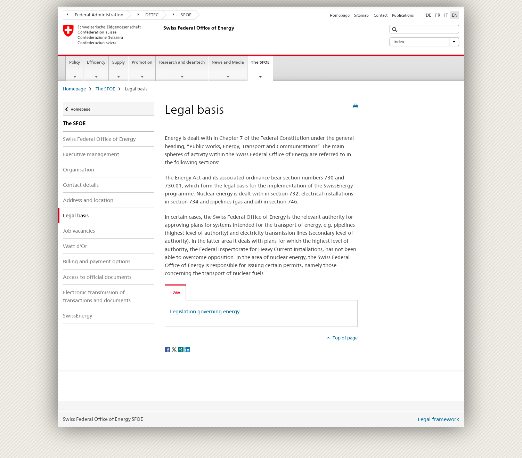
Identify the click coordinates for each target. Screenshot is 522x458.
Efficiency (96, 62)
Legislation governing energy (204, 311)
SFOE (182, 14)
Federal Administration (95, 14)
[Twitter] (174, 349)
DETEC (148, 14)
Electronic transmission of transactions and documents (97, 296)
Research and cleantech (182, 62)
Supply (118, 62)
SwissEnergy (77, 315)
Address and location (88, 200)
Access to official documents (97, 277)
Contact (381, 15)
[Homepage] (162, 34)
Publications (403, 15)
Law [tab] (175, 292)
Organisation (78, 169)
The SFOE (262, 64)
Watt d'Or (75, 246)
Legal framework (438, 419)
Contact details (81, 185)
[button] (395, 29)
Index (424, 42)
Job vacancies (79, 230)
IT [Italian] (446, 15)
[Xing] (181, 349)
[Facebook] (168, 349)
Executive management (91, 154)
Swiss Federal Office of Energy (99, 139)
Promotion (142, 62)
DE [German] (428, 15)
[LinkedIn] (187, 349)
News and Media (228, 62)
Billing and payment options (96, 261)
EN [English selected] (455, 15)
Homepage (340, 15)
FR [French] (437, 15)
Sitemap (361, 15)
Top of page (345, 337)
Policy (74, 62)
